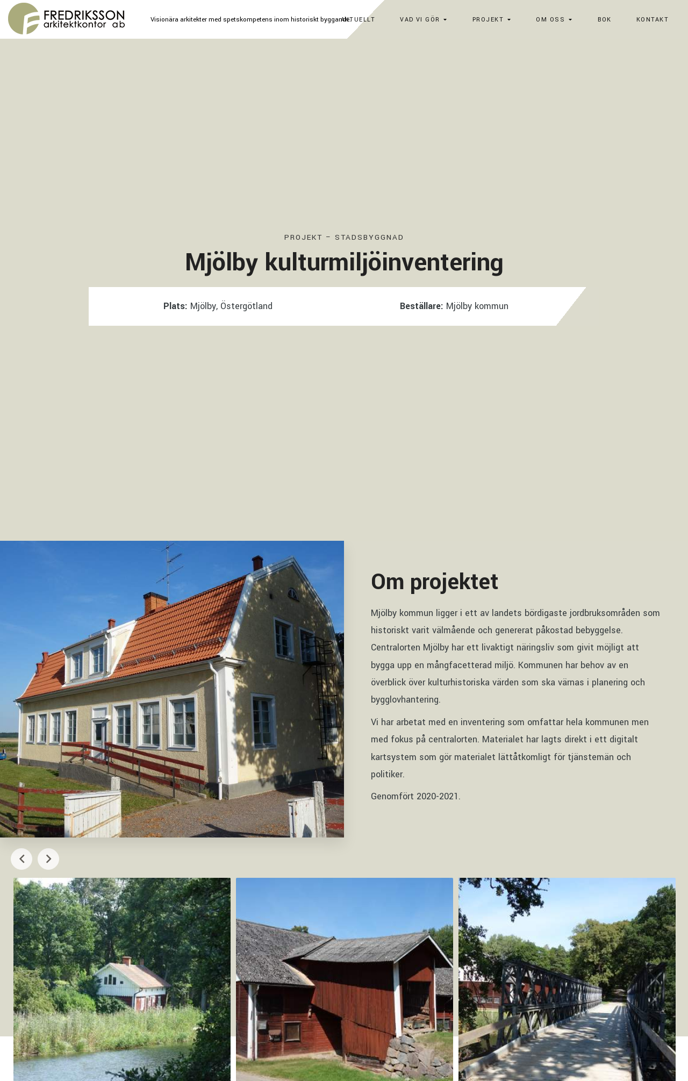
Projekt (488, 20)
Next (48, 859)
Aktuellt (358, 20)
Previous (21, 859)
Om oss (550, 20)
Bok (605, 20)
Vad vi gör (420, 20)
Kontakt (652, 20)
